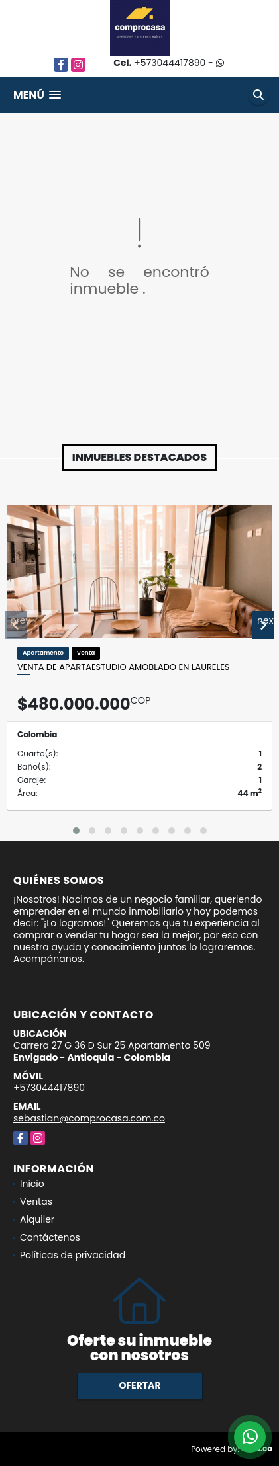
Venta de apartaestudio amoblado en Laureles (123, 667)
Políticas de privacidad (72, 1255)
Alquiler (37, 1219)
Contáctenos (50, 1237)
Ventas (36, 1201)
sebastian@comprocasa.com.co (89, 1118)
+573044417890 (169, 62)
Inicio (32, 1183)
